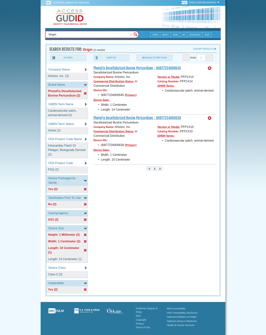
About (165, 34)
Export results (203, 49)
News (175, 34)
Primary (131, 95)
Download (195, 34)
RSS (138, 316)
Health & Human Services (180, 325)
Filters (68, 57)
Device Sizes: (101, 100)
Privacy (140, 323)
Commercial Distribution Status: (113, 81)
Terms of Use (143, 327)
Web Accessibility (176, 308)
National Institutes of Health (181, 316)
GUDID (70, 17)
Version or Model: (168, 77)
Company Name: (103, 77)
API (183, 34)
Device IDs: (100, 90)
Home (155, 34)
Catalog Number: (168, 81)
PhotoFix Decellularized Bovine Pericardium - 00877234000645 (137, 68)
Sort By (111, 57)
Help (206, 34)
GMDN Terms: (165, 86)
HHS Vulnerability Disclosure (182, 312)
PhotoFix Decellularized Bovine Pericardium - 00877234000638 (137, 118)
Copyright (141, 319)
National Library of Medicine (71, 2)
